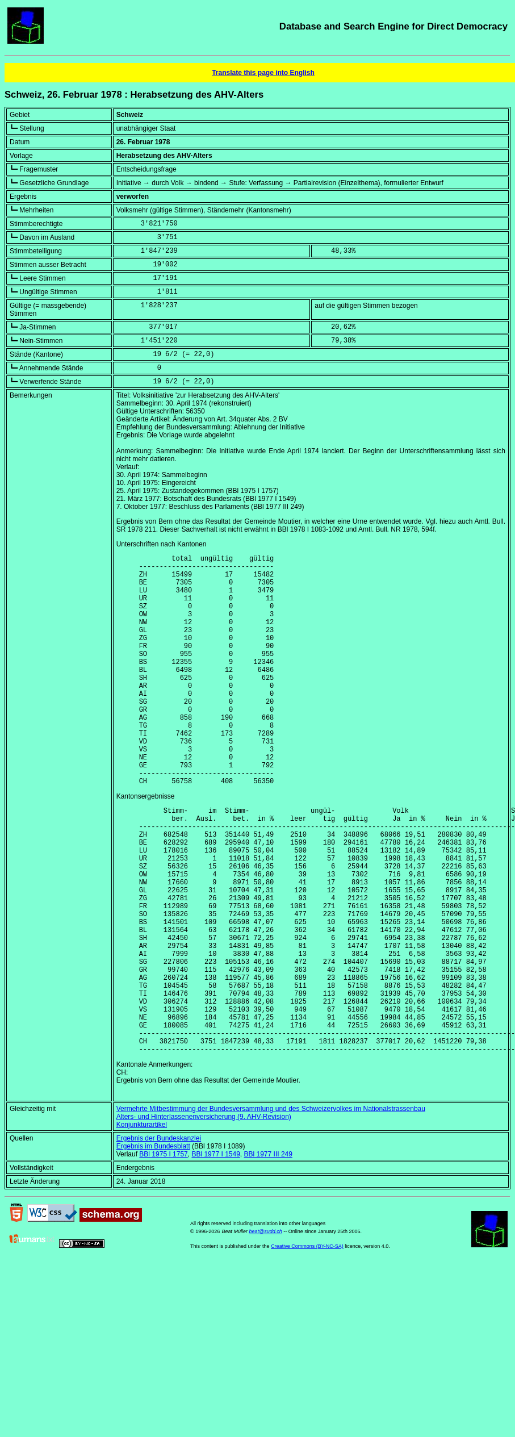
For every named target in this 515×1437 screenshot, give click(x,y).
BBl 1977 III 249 (268, 1256)
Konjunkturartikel (141, 1227)
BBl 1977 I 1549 (215, 1256)
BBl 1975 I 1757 (163, 1256)
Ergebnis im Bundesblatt (153, 1248)
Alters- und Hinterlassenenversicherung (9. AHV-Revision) (203, 1219)
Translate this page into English (263, 73)
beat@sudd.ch (265, 1333)
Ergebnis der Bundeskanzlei (158, 1240)
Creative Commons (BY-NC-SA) (307, 1348)
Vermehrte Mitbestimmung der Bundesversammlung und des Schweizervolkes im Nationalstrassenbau (270, 1211)
